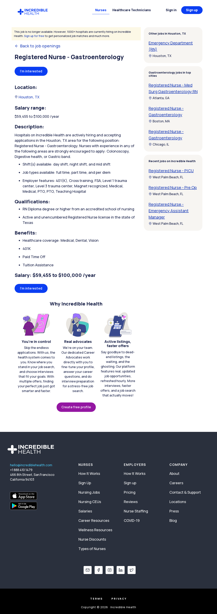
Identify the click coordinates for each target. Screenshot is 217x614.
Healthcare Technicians (131, 10)
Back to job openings (38, 46)
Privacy (119, 598)
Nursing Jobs (89, 492)
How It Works (89, 473)
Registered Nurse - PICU (171, 170)
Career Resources (93, 520)
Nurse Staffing (136, 511)
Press (174, 511)
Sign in (171, 10)
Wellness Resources (95, 529)
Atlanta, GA (159, 98)
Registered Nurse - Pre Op (173, 187)
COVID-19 (132, 520)
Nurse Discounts (92, 539)
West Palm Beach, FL (166, 177)
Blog (173, 520)
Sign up (192, 10)
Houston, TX (27, 97)
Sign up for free (34, 36)
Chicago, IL (159, 144)
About (174, 473)
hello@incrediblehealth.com (31, 465)
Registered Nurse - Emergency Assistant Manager (169, 211)
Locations (177, 501)
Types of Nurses (92, 548)
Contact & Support (185, 492)
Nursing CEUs (89, 501)
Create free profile (76, 407)
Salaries (85, 511)
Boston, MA (159, 121)
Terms (96, 598)
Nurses (100, 10)
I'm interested (31, 71)
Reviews (131, 501)
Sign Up (84, 482)
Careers (176, 482)
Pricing (129, 492)
